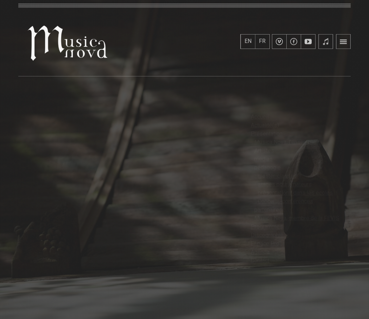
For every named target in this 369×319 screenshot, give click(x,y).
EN (248, 41)
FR (262, 41)
